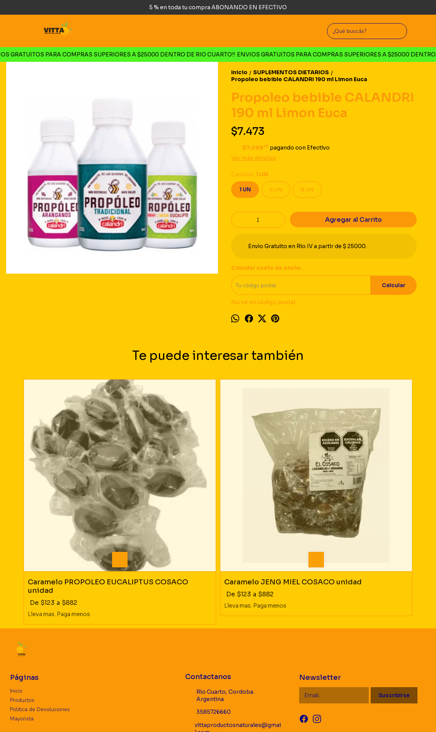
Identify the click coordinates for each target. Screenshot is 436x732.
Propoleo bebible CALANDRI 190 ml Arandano (354, 488)
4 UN (275, 189)
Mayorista (22, 620)
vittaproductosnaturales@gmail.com (233, 630)
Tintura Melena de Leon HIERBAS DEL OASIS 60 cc (266, 488)
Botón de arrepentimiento (297, 714)
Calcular (393, 285)
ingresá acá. (259, 714)
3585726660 (208, 614)
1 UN (245, 189)
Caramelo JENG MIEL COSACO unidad (164, 488)
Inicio (16, 592)
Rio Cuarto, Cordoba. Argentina (219, 597)
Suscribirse (394, 597)
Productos (22, 602)
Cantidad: (249, 174)
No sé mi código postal (263, 302)
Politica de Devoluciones (40, 611)
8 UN (307, 189)
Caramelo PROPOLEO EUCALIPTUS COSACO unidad (68, 488)
